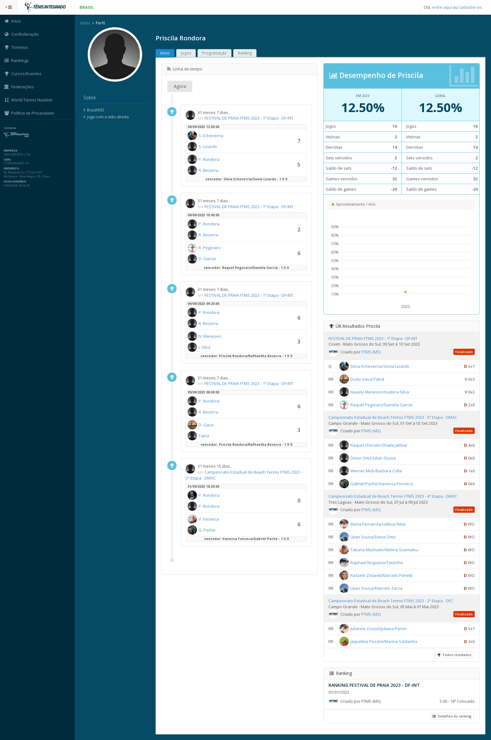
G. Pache (207, 530)
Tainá (204, 436)
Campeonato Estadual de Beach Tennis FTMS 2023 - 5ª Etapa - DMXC (392, 417)
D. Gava (206, 425)
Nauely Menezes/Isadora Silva (379, 392)
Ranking (245, 53)
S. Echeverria (211, 135)
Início (85, 23)
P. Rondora (209, 159)
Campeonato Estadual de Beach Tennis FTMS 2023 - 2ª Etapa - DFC (390, 601)
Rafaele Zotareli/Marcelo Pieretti (381, 575)
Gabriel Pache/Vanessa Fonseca (381, 483)
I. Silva (205, 347)
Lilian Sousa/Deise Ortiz (373, 537)
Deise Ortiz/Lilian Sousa (373, 458)
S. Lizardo (208, 146)
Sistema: (11, 128)
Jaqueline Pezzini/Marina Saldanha (383, 641)
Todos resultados (454, 654)
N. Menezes (210, 336)
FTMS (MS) (370, 352)
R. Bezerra (209, 170)
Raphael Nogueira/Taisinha (376, 562)
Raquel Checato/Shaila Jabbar (378, 445)
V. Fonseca (209, 519)
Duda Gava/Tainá (367, 379)
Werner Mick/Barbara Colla (376, 471)
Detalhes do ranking (451, 716)
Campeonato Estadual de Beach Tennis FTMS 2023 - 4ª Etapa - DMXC (392, 496)
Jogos (186, 53)
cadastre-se (470, 7)
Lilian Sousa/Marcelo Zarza (376, 588)
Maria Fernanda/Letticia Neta (378, 524)
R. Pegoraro (210, 248)
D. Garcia (207, 259)
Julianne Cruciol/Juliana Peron (378, 628)
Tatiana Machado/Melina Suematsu (384, 549)
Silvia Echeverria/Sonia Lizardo (379, 366)
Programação (215, 53)
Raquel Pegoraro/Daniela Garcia (381, 405)
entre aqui (442, 7)
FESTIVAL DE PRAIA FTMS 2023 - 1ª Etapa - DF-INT (249, 118)
